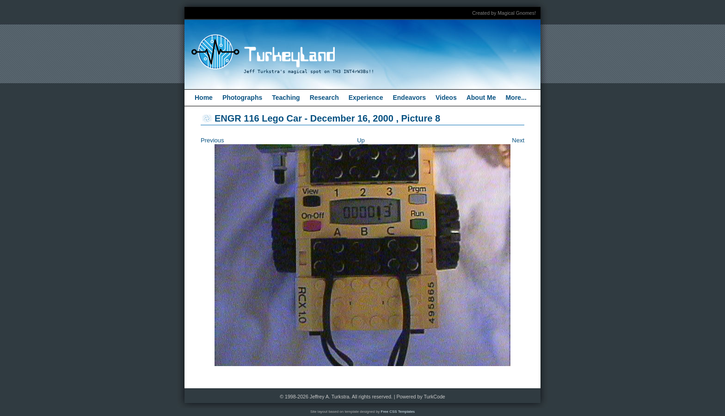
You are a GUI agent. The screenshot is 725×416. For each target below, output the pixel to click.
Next (518, 140)
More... (515, 97)
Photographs (242, 97)
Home (204, 97)
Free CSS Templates (398, 412)
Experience (366, 97)
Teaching (286, 97)
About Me (481, 97)
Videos (446, 97)
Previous (212, 140)
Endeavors (409, 97)
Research (324, 97)
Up (361, 140)
